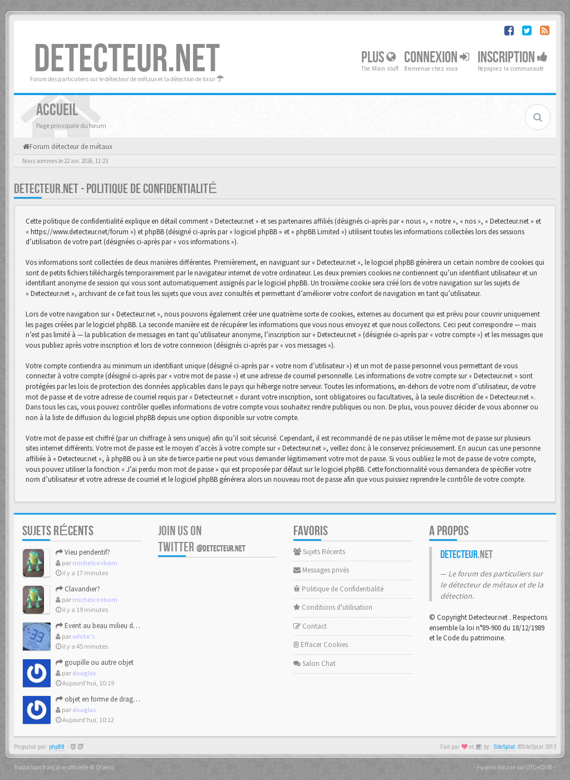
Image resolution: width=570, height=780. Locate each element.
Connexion (436, 57)
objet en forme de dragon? (100, 699)
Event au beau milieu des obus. (107, 625)
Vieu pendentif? (83, 552)
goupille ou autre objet (95, 662)
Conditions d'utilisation (332, 607)
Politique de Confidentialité (338, 589)
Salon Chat (314, 663)
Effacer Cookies (320, 644)
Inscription (513, 57)
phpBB (57, 747)
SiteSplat (504, 747)
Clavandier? (78, 589)
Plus (378, 57)
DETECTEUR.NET (127, 59)
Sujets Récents (319, 551)
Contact (310, 626)
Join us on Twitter (201, 539)
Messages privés (321, 570)
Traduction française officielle (51, 767)
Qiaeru (105, 767)
